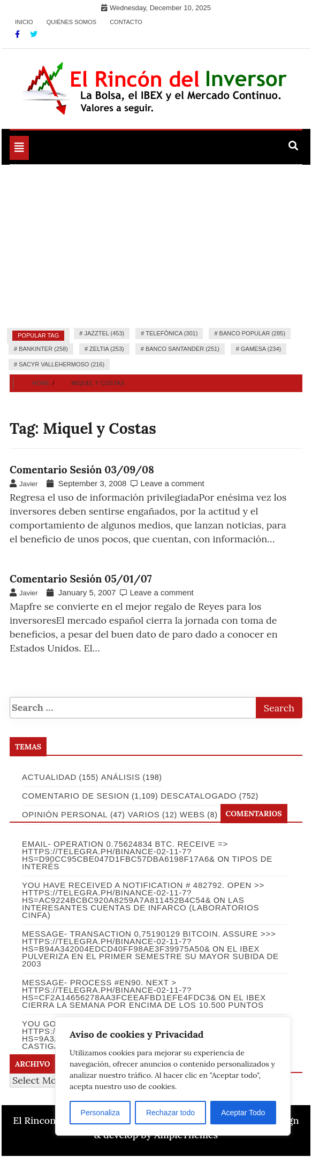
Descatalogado (199, 795)
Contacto (126, 22)
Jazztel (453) (104, 333)
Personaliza (100, 1112)
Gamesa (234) (261, 349)
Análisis (120, 776)
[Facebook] (18, 34)
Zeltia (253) (106, 349)
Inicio (24, 22)
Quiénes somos (72, 22)
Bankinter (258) (43, 349)
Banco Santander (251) (182, 349)
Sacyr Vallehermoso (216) (61, 364)
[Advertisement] (156, 245)
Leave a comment (172, 483)
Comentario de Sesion (75, 795)
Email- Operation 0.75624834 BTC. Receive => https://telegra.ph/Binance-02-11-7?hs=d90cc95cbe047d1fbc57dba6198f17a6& (125, 851)
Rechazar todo (170, 1112)
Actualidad (49, 776)
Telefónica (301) (171, 333)
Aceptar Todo (243, 1112)
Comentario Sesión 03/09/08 (82, 469)
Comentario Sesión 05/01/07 (81, 578)
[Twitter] (33, 34)
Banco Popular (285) (252, 333)
